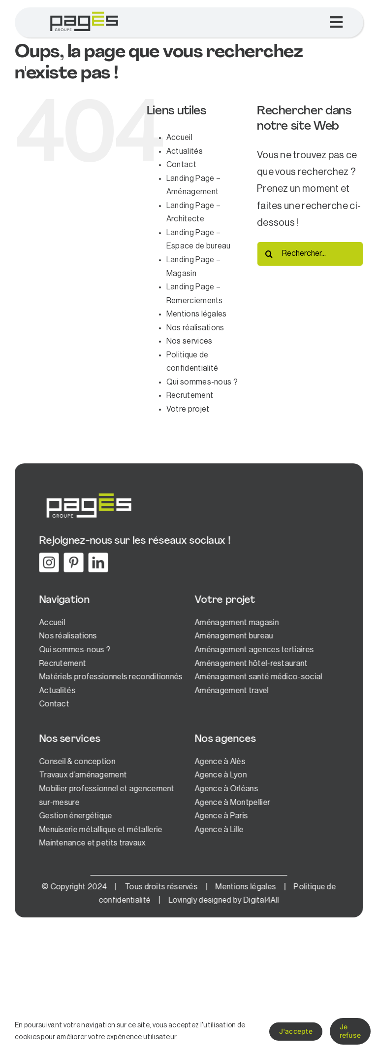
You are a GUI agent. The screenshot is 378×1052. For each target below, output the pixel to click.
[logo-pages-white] (87, 493)
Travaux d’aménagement (82, 775)
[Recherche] (269, 254)
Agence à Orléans (225, 789)
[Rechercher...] (310, 254)
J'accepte (296, 1031)
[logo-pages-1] (83, 12)
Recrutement (189, 395)
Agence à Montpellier (231, 803)
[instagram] (48, 562)
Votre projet (188, 409)
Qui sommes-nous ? (202, 382)
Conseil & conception (76, 762)
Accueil (179, 137)
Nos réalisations (195, 328)
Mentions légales (196, 314)
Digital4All (259, 900)
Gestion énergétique (74, 816)
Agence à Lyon (219, 775)
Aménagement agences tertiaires (253, 650)
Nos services (189, 341)
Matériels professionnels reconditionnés (110, 677)
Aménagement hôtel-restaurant (249, 663)
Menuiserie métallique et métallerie (99, 830)
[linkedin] (97, 562)
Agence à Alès (218, 762)
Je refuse (350, 1030)
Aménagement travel (230, 691)
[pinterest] (72, 562)
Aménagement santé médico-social (257, 677)
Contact (181, 165)
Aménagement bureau (232, 636)
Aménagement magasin (235, 623)
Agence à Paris (220, 816)
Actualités (184, 151)
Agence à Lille (217, 830)
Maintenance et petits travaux (91, 843)
